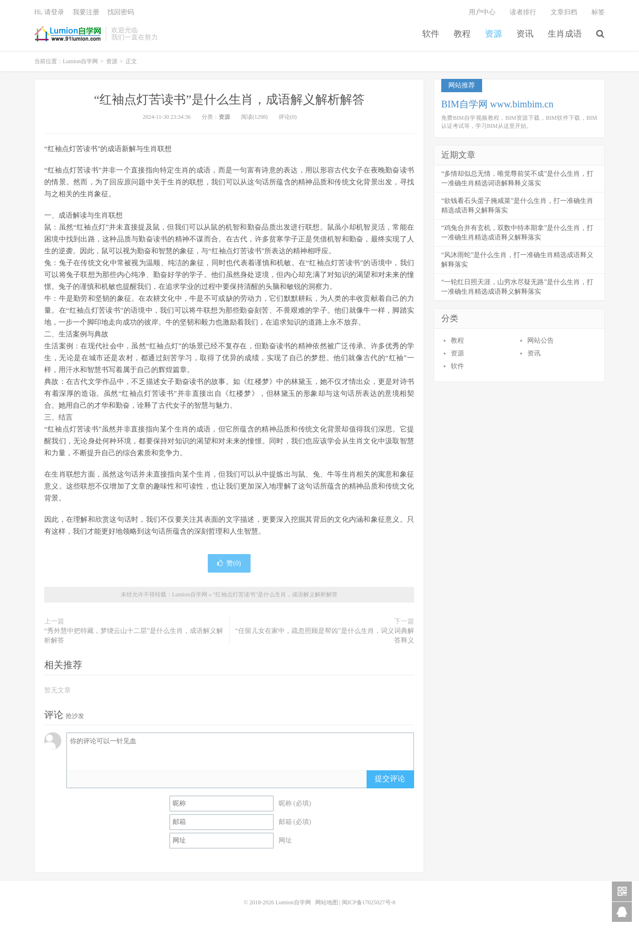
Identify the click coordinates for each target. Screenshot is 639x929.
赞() (229, 563)
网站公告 (540, 340)
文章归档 (564, 12)
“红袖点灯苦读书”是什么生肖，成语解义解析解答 (229, 99)
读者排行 (523, 12)
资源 (493, 33)
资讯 (524, 33)
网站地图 (326, 902)
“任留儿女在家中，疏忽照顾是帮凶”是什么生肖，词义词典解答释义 (324, 635)
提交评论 (390, 779)
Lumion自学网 (67, 33)
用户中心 (482, 12)
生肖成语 (565, 33)
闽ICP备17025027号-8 (369, 902)
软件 (430, 33)
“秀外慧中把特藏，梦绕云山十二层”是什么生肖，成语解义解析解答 (133, 635)
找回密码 (120, 12)
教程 (462, 33)
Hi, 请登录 (49, 12)
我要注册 (86, 12)
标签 (598, 12)
